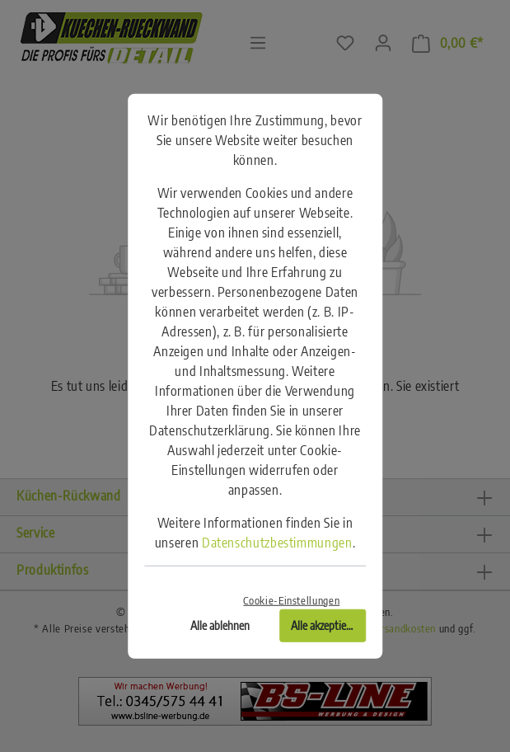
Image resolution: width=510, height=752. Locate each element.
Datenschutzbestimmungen (277, 542)
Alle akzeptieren (325, 625)
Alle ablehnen (220, 625)
